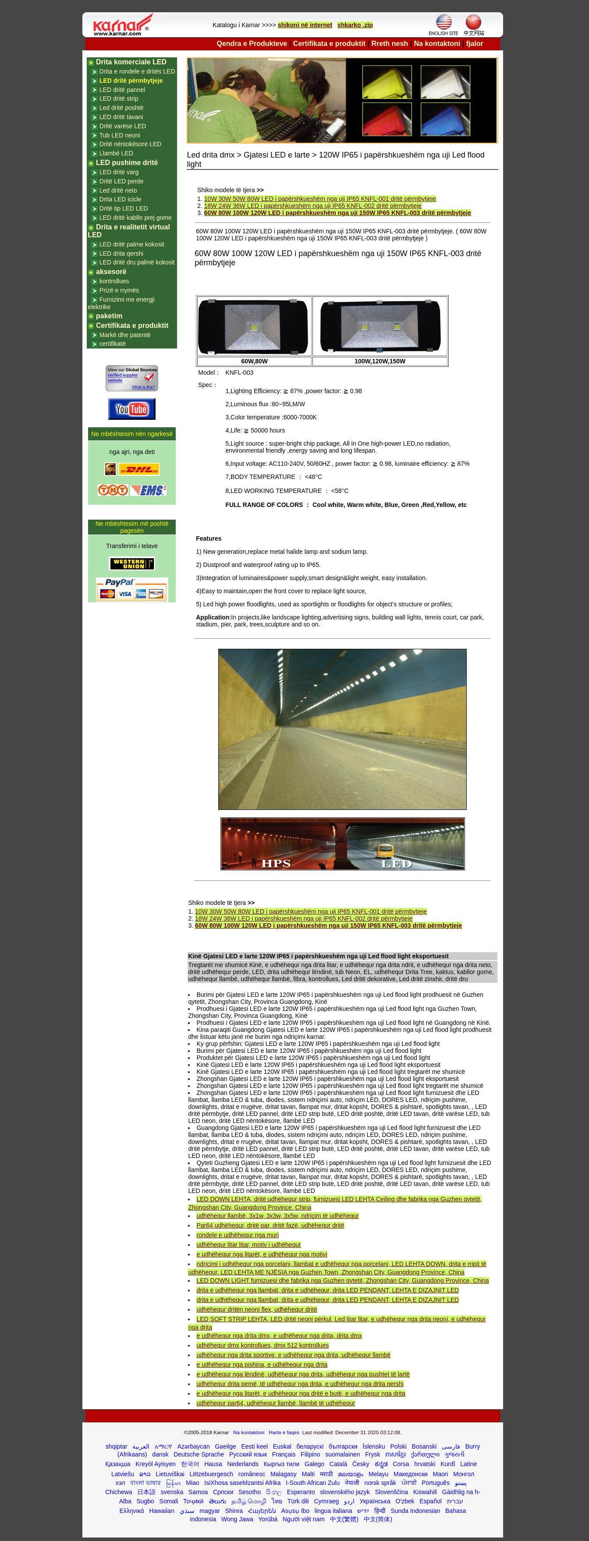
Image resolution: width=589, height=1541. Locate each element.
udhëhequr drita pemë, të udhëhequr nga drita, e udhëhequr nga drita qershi (299, 1383)
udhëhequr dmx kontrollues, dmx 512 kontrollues (262, 1345)
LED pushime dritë (127, 162)
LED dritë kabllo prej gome (135, 217)
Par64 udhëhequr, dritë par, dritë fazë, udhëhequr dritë (270, 1225)
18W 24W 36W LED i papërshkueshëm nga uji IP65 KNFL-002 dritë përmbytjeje (313, 205)
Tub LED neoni (119, 135)
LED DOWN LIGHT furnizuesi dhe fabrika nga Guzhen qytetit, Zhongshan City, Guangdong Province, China (342, 1280)
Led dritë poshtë (121, 107)
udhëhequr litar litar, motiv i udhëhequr (248, 1244)
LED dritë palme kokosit (131, 244)
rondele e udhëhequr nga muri (237, 1234)
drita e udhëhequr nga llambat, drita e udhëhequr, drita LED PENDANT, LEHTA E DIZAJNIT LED (327, 1290)
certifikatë (112, 343)
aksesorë (111, 271)
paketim (109, 316)
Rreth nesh (390, 43)
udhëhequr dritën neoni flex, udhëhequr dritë (256, 1309)
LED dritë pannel (122, 89)
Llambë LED (116, 153)
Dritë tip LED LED (123, 208)
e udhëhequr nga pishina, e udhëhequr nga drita (261, 1364)
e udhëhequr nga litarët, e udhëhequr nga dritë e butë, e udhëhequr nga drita (300, 1393)
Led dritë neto (118, 190)
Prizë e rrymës (119, 290)
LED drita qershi (121, 253)
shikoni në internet (305, 24)
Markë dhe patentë (125, 334)
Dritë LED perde (121, 181)
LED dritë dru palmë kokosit (137, 262)
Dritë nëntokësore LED (130, 144)
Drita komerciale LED (131, 62)
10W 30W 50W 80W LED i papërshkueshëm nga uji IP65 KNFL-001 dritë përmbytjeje (320, 198)
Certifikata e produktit (329, 43)
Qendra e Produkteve (252, 43)
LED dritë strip (118, 98)
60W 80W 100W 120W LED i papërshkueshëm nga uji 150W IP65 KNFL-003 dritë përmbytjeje (337, 212)
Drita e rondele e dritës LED (137, 71)
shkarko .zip (355, 24)
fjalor (474, 43)
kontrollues (114, 281)
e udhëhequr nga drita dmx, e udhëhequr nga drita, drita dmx (279, 1335)
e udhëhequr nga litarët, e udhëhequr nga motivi (261, 1254)
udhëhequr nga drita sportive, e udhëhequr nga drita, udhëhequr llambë (293, 1354)
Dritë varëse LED (122, 126)
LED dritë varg (118, 172)
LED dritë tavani (121, 116)
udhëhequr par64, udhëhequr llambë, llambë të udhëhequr (275, 1403)
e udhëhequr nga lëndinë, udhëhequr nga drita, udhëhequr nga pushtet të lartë (303, 1374)
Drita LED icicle (120, 199)
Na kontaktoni (437, 43)
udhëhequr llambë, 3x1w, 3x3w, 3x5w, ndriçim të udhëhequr (277, 1215)
